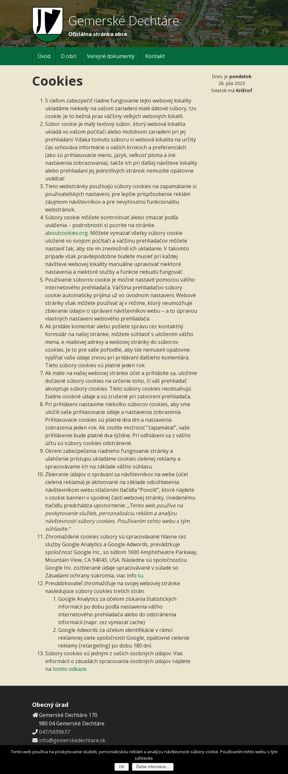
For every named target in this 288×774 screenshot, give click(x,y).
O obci (68, 56)
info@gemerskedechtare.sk (72, 740)
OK (121, 767)
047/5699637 (54, 731)
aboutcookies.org (66, 232)
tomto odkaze (69, 668)
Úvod (44, 56)
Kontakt (155, 56)
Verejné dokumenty (111, 56)
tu (140, 575)
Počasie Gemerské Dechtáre (231, 119)
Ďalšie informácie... (152, 767)
